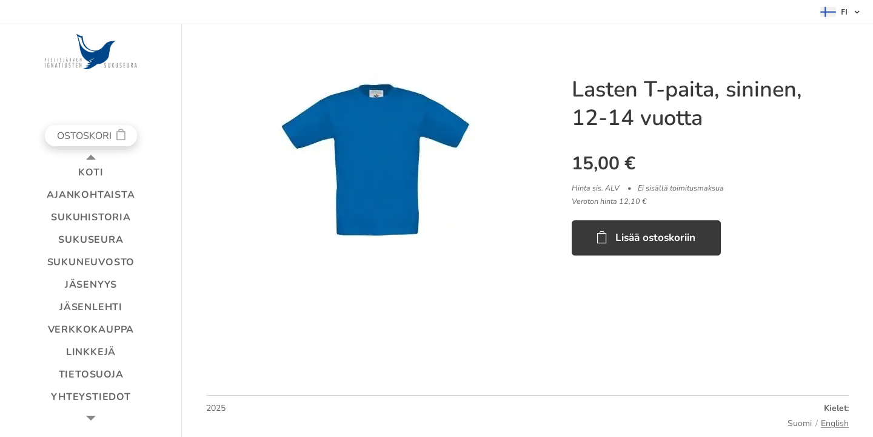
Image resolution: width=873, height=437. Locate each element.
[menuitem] (91, 173)
